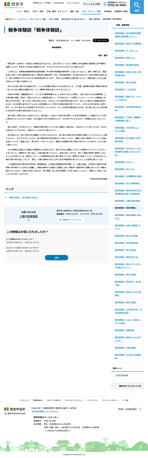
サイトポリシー (93, 400)
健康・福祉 (74, 11)
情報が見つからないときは (130, 386)
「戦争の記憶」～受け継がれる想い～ (23, 197)
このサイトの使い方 (53, 400)
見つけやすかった (15, 251)
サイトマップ (24, 400)
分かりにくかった (32, 242)
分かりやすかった (15, 242)
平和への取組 (54, 19)
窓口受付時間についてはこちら (45, 411)
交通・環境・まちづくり (56, 11)
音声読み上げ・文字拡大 (42, 3)
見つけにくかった (32, 251)
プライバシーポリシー (110, 400)
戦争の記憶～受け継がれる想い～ (73, 19)
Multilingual (59, 3)
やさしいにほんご (73, 3)
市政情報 (107, 11)
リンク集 (125, 400)
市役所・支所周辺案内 (127, 409)
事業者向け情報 (121, 11)
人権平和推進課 (28, 216)
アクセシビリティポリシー (74, 400)
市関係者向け (38, 400)
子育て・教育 (37, 11)
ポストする (102, 40)
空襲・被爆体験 (94, 19)
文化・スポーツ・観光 (91, 11)
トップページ (22, 19)
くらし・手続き (22, 11)
